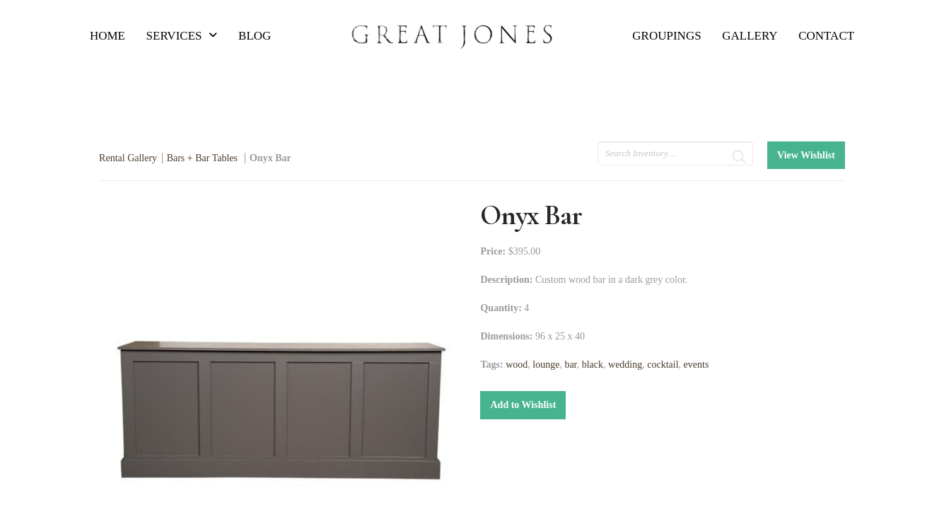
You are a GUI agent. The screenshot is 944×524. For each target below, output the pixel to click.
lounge (545, 364)
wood (517, 364)
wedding (625, 364)
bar (570, 364)
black (592, 364)
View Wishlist (806, 155)
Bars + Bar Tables (203, 158)
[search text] (675, 153)
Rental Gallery (128, 158)
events (696, 364)
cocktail (662, 364)
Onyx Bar (270, 158)
